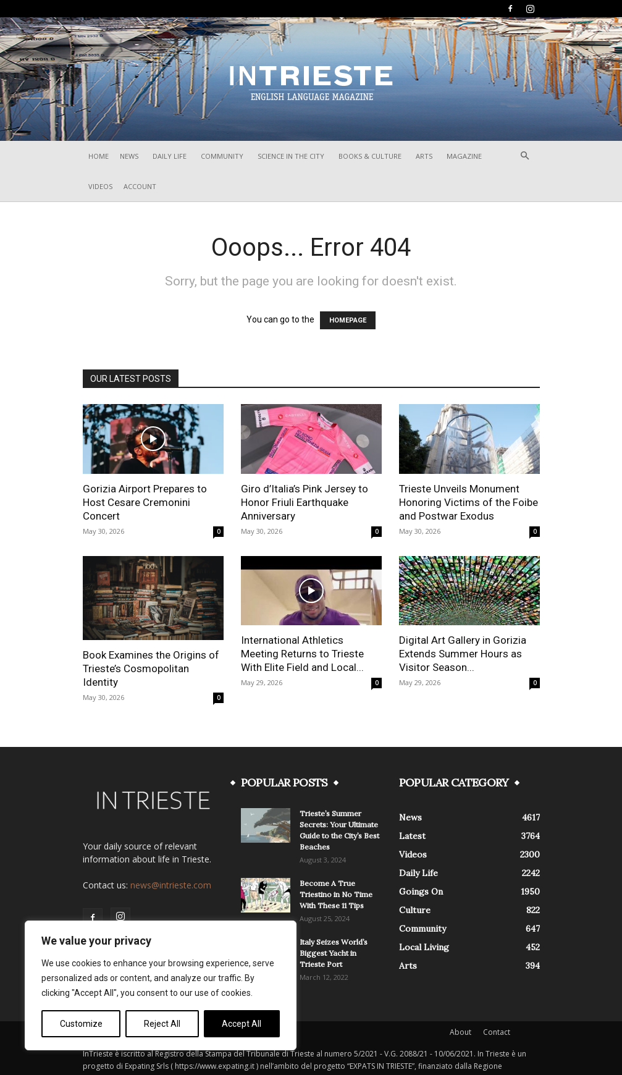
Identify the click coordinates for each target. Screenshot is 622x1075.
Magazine (464, 156)
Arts (424, 156)
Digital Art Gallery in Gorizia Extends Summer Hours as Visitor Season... (462, 653)
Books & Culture (369, 156)
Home (98, 156)
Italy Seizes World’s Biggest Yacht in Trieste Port (334, 953)
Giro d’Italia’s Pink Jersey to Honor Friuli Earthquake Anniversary (304, 502)
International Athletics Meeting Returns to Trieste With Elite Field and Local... (302, 653)
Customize (81, 1024)
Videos (100, 186)
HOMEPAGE (347, 320)
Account (140, 186)
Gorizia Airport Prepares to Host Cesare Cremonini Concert (145, 502)
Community (222, 156)
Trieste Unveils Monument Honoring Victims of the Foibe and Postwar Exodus (468, 502)
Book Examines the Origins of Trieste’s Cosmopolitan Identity (151, 668)
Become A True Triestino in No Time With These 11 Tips (336, 894)
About (460, 1032)
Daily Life (170, 156)
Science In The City (291, 156)
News (129, 156)
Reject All (162, 1024)
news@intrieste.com (170, 885)
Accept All (241, 1024)
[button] (525, 156)
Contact (496, 1032)
